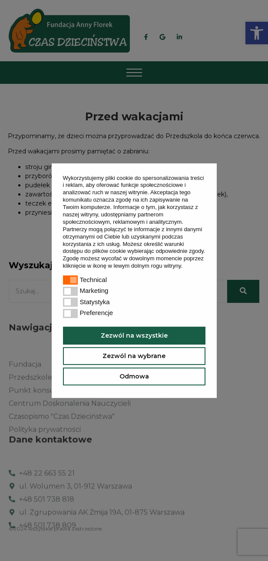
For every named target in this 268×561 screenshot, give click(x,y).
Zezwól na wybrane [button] (134, 356)
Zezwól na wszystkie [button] (134, 335)
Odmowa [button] (134, 376)
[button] (185, 267)
